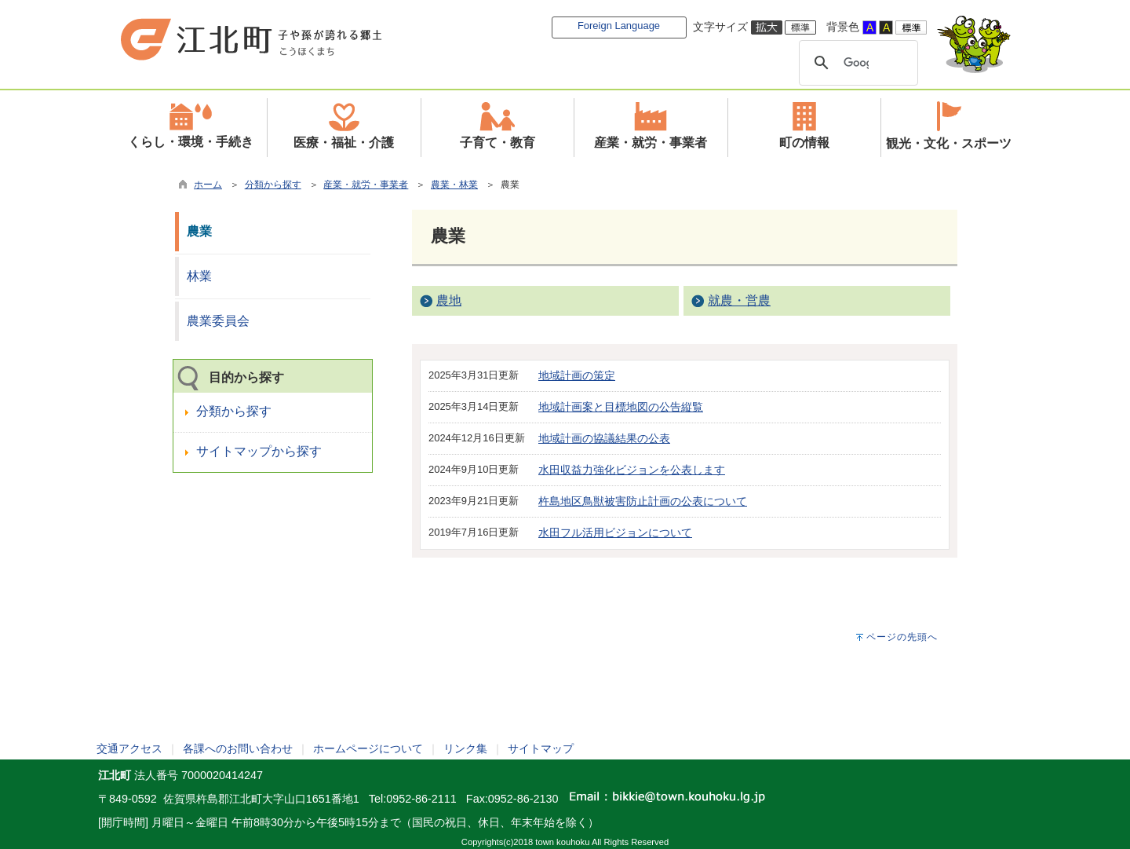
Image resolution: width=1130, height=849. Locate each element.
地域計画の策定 (576, 375)
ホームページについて (368, 748)
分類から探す (273, 184)
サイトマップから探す (259, 451)
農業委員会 (218, 321)
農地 (448, 300)
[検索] (856, 62)
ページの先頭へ (902, 637)
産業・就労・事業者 (365, 184)
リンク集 (465, 748)
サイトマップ (541, 748)
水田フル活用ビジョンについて (615, 532)
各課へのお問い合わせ (238, 748)
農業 (199, 231)
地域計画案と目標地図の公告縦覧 (620, 407)
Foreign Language (619, 25)
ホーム (208, 184)
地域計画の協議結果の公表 (604, 438)
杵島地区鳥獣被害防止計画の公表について (642, 501)
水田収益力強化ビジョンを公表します (631, 469)
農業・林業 (454, 184)
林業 (199, 276)
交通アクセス (129, 748)
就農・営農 (739, 300)
